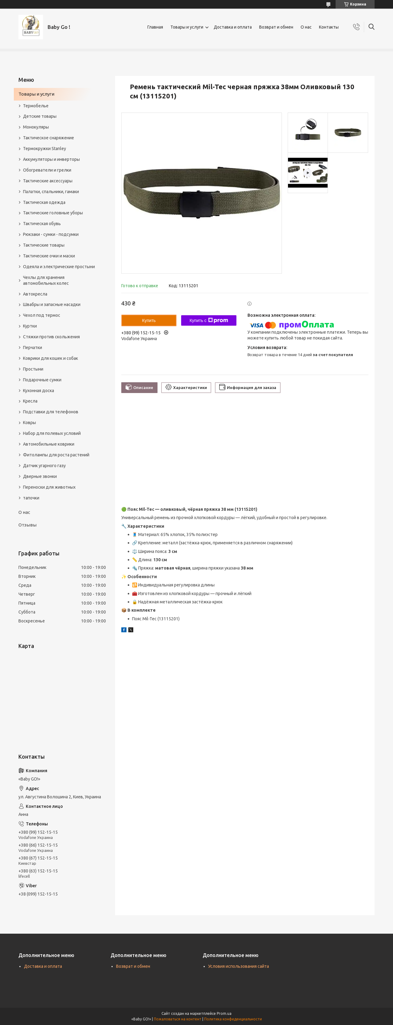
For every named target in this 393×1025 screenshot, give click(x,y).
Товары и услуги (186, 27)
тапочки (31, 497)
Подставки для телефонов (50, 411)
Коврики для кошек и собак (50, 358)
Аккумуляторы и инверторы (51, 159)
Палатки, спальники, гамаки (51, 191)
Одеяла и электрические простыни (59, 266)
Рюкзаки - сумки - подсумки (51, 234)
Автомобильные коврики (48, 444)
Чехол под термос (41, 315)
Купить (149, 320)
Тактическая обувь (42, 223)
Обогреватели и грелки (47, 170)
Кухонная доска (38, 390)
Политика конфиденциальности (233, 1019)
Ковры (29, 422)
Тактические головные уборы (53, 212)
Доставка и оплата (233, 27)
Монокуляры (36, 127)
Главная (155, 27)
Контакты (329, 27)
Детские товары (39, 116)
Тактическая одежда (44, 202)
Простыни (33, 369)
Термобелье (36, 105)
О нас (306, 27)
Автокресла (35, 294)
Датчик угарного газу (44, 465)
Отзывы (27, 524)
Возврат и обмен (276, 27)
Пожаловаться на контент (177, 1019)
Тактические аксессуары (47, 180)
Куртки (30, 326)
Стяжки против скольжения (51, 336)
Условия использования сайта (238, 966)
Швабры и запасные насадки (51, 304)
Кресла (30, 401)
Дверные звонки (40, 476)
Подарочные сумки (42, 379)
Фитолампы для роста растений (56, 454)
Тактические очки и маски (49, 255)
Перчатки (32, 347)
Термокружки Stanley (44, 148)
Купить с (208, 320)
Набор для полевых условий (52, 433)
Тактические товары (43, 245)
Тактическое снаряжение (48, 137)
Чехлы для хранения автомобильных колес (46, 280)
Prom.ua (224, 1013)
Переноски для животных (49, 487)
